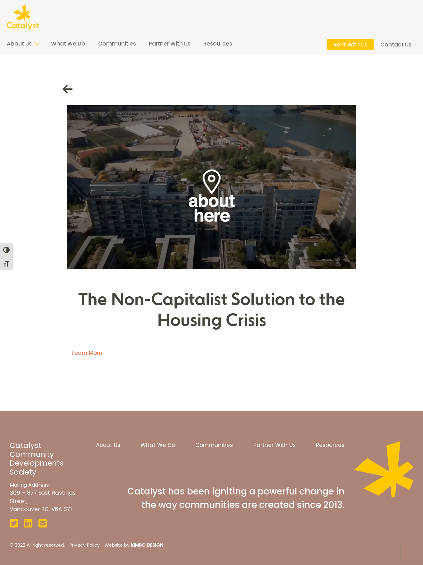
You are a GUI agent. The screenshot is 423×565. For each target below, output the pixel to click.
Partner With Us (169, 43)
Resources (217, 43)
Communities (117, 43)
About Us (19, 43)
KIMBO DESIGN (147, 545)
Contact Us (395, 44)
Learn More (87, 353)
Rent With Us (351, 44)
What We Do (68, 43)
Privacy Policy (85, 545)
